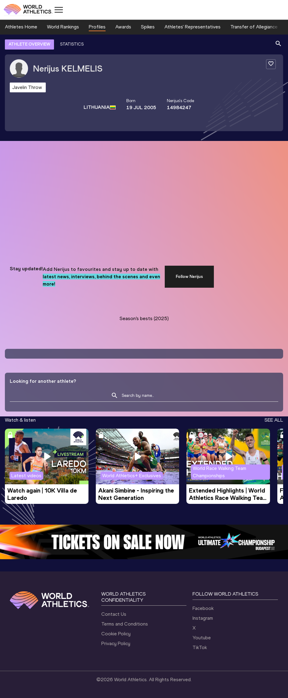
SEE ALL (274, 420)
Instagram (203, 618)
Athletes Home (21, 27)
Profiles (97, 27)
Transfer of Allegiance (254, 27)
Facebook (203, 608)
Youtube (202, 638)
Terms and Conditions (124, 624)
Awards (123, 27)
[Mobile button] (58, 10)
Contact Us (113, 614)
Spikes (148, 27)
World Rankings (63, 27)
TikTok (200, 647)
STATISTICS (72, 44)
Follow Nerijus (189, 276)
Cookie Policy (116, 634)
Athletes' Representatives (192, 27)
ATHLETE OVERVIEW (29, 44)
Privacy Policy (115, 643)
